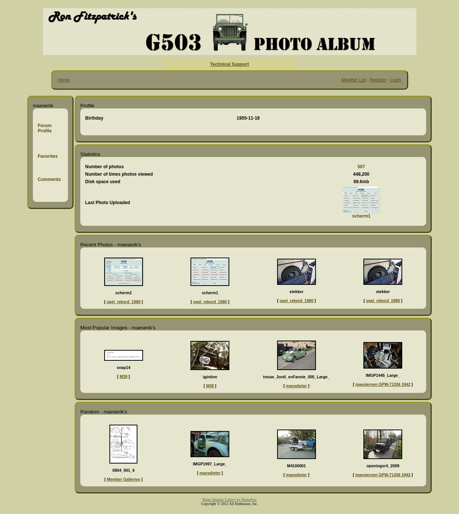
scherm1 (361, 216)
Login (395, 80)
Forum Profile (45, 128)
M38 (123, 376)
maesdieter (296, 386)
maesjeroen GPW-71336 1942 (383, 384)
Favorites (48, 156)
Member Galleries (123, 479)
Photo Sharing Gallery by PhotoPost (229, 500)
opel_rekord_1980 (123, 301)
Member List (353, 80)
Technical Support (229, 64)
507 (361, 166)
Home (64, 80)
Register (378, 80)
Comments (49, 179)
